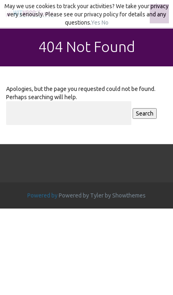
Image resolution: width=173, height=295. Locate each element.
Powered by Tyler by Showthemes (102, 195)
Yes (95, 22)
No (105, 22)
